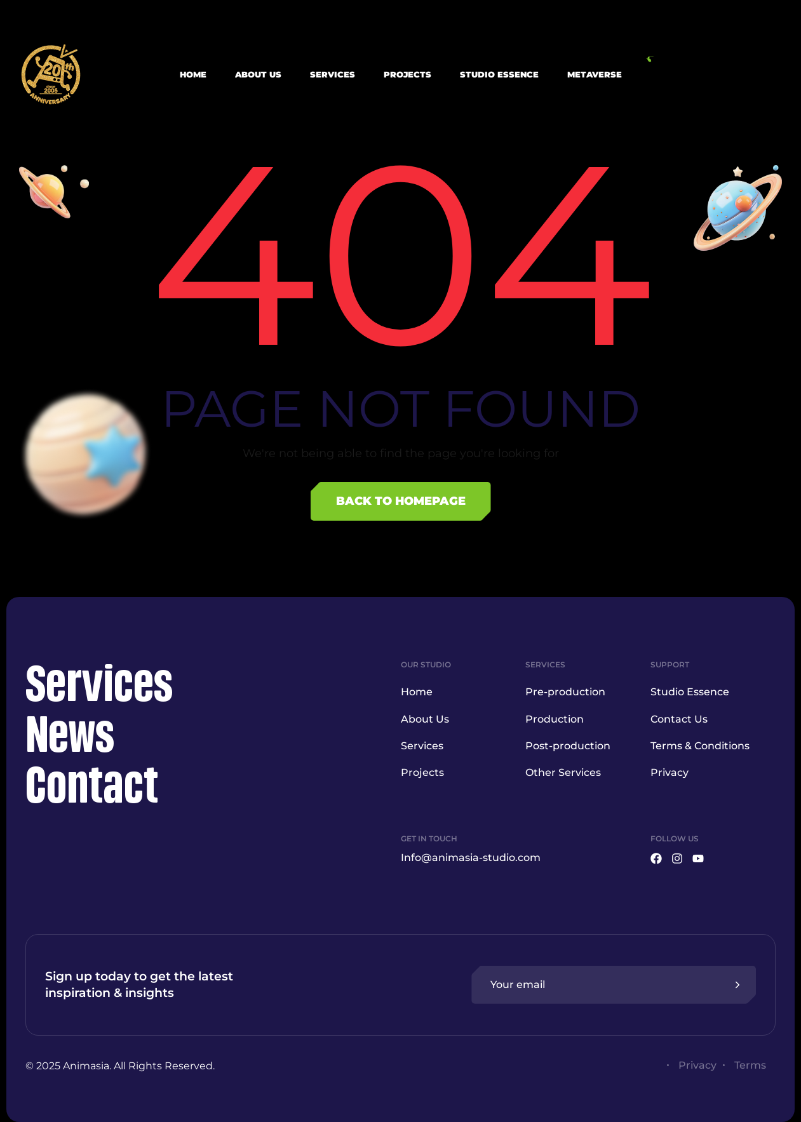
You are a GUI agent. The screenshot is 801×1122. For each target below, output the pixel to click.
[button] (714, 74)
